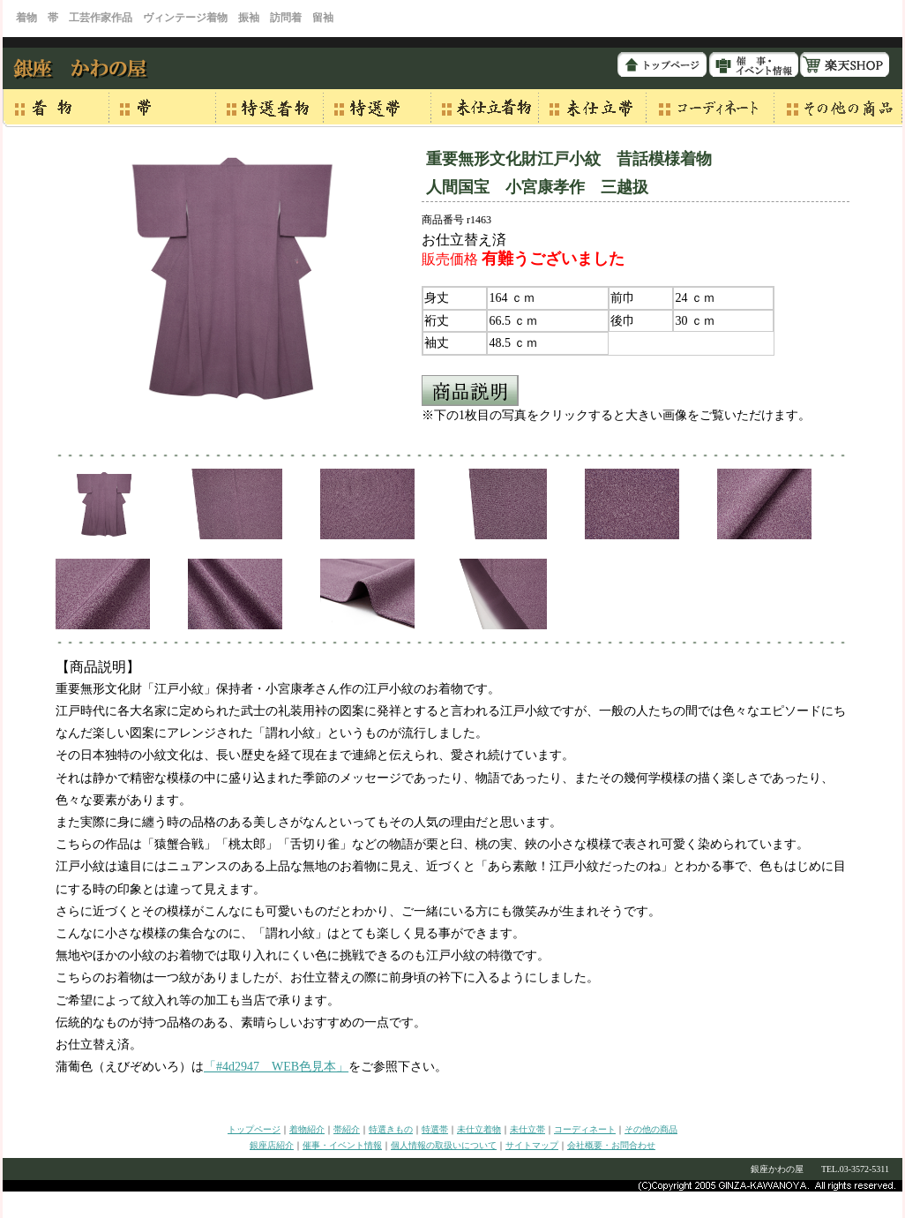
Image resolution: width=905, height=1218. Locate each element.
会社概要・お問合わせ (611, 1145)
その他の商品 (651, 1129)
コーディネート (585, 1129)
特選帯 (435, 1129)
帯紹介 (346, 1129)
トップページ (254, 1129)
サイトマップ (531, 1145)
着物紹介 (307, 1129)
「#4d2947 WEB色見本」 (276, 1066)
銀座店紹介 (272, 1145)
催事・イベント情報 (342, 1145)
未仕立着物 (479, 1129)
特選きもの (391, 1129)
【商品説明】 (98, 666)
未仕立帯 (527, 1129)
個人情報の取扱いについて (444, 1145)
